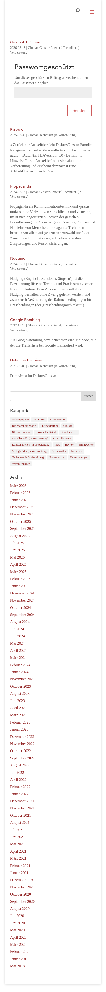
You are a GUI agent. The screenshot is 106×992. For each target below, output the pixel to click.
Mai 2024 (17, 643)
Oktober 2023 (20, 686)
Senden (79, 110)
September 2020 (22, 902)
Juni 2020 (17, 923)
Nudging (17, 258)
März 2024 (18, 658)
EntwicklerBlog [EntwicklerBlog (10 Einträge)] (50, 425)
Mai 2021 (17, 844)
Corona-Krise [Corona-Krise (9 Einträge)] (57, 419)
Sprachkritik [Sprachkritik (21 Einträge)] (59, 451)
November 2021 (22, 808)
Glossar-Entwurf (50, 48)
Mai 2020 (17, 930)
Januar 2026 (19, 500)
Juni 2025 (17, 550)
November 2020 (22, 887)
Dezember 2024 (22, 593)
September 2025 (22, 529)
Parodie (16, 129)
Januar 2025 (19, 586)
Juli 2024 (17, 629)
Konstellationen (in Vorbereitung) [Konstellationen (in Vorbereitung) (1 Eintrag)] (31, 444)
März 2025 (18, 572)
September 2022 (22, 758)
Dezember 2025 (22, 507)
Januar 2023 (19, 729)
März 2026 (18, 486)
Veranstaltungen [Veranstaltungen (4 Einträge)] (79, 457)
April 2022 (18, 780)
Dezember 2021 (22, 801)
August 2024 (20, 622)
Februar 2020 (20, 952)
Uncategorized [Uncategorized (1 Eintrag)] (57, 457)
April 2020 (18, 937)
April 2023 (18, 708)
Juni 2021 (17, 837)
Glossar (33, 48)
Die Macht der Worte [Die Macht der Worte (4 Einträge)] (24, 425)
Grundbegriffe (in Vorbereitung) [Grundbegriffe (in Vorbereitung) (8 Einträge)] (30, 438)
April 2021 (18, 851)
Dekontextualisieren (27, 360)
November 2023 (22, 679)
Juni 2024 (17, 636)
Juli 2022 (17, 772)
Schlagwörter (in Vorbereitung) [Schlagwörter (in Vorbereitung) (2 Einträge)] (29, 451)
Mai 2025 (17, 557)
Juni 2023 (17, 701)
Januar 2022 (19, 794)
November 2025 (22, 514)
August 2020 (20, 909)
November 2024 (22, 600)
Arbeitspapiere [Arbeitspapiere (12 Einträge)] (20, 419)
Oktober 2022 (20, 751)
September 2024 (22, 615)
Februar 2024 (20, 665)
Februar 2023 (20, 722)
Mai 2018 (17, 966)
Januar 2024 (19, 672)
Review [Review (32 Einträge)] (69, 444)
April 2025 (18, 564)
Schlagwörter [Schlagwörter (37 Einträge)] (85, 444)
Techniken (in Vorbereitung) (58, 135)
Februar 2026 (20, 493)
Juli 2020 (17, 916)
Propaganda (20, 186)
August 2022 (20, 765)
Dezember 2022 (22, 737)
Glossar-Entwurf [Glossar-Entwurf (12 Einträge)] (21, 432)
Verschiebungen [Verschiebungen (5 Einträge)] (21, 463)
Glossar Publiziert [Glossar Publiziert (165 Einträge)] (45, 432)
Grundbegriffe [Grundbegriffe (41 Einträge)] (69, 432)
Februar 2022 (20, 787)
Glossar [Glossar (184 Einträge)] (67, 425)
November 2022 (22, 744)
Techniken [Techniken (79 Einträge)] (77, 451)
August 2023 (20, 693)
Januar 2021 (19, 873)
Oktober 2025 (20, 521)
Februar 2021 (20, 866)
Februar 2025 (20, 579)
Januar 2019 (19, 959)
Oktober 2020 (20, 894)
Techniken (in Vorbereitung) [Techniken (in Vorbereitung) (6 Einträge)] (28, 457)
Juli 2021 (17, 830)
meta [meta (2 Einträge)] (57, 444)
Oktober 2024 (20, 608)
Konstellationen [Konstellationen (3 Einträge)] (62, 438)
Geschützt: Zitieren (26, 42)
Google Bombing (25, 320)
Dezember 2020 (22, 880)
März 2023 (18, 715)
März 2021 (18, 858)
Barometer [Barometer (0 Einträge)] (39, 419)
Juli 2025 (17, 543)
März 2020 (18, 944)
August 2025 (20, 536)
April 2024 (18, 651)
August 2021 (20, 822)
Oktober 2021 (20, 815)
